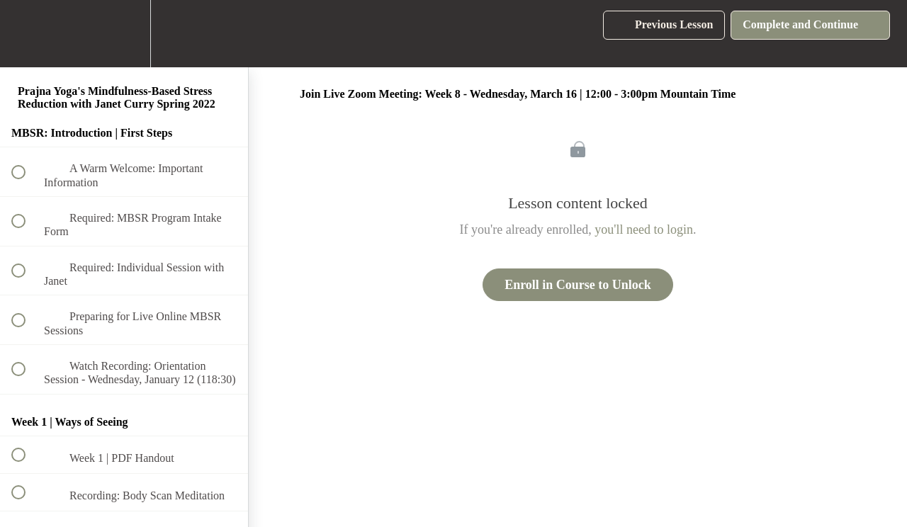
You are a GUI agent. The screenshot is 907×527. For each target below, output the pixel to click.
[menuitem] (124, 33)
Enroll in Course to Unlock (578, 285)
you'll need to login (644, 229)
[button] (26, 33)
